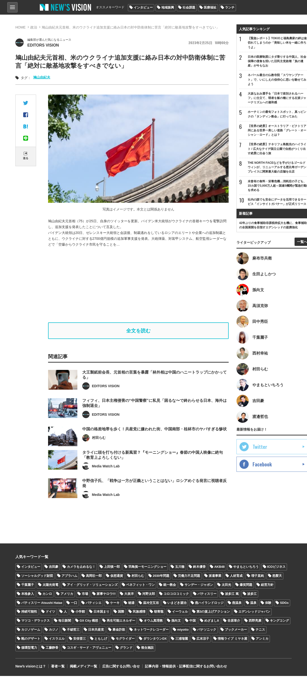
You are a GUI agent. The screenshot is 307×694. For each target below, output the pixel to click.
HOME (20, 27)
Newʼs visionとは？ (30, 666)
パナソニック (206, 629)
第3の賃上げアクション (213, 612)
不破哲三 (73, 629)
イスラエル (57, 638)
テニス (260, 629)
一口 (74, 603)
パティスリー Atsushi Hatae (41, 603)
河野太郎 (148, 594)
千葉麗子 (27, 585)
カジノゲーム (30, 629)
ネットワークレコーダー (151, 629)
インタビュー (143, 7)
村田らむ (138, 576)
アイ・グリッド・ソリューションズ (92, 585)
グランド (126, 647)
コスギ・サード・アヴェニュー (89, 647)
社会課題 (189, 7)
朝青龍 (159, 612)
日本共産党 (96, 629)
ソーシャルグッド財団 (37, 576)
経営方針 (267, 585)
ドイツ (50, 612)
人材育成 (236, 576)
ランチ (230, 7)
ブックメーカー (236, 629)
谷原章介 (233, 620)
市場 (85, 594)
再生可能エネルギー (121, 620)
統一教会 (169, 585)
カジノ (53, 629)
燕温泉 (237, 603)
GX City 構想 (89, 620)
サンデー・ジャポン (198, 585)
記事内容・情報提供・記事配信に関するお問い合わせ (186, 666)
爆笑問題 (246, 585)
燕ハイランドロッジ (209, 603)
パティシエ (94, 603)
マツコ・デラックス (35, 620)
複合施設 (147, 647)
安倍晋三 (79, 638)
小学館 (80, 612)
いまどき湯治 (176, 603)
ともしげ (100, 638)
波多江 (252, 594)
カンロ (47, 594)
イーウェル (180, 612)
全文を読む (138, 330)
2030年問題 (161, 576)
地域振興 (167, 7)
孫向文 (176, 620)
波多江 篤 (232, 594)
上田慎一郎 (112, 567)
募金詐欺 (119, 629)
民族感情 (139, 612)
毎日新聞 (64, 620)
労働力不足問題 (189, 576)
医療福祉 (210, 7)
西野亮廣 (255, 620)
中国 (192, 620)
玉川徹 (179, 567)
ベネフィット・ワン (140, 585)
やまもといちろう (246, 567)
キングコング (279, 620)
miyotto (183, 629)
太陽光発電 (50, 585)
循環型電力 (29, 647)
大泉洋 (129, 594)
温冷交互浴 (151, 603)
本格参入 (27, 594)
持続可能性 (29, 612)
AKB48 (219, 567)
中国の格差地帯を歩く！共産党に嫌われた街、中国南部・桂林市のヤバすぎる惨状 (154, 437)
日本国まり (101, 612)
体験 (268, 603)
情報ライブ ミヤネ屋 (232, 638)
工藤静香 (52, 647)
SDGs (284, 603)
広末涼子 (202, 638)
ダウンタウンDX (155, 638)
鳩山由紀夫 (41, 77)
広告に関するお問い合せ (121, 666)
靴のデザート (30, 638)
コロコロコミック (176, 594)
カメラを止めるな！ (81, 567)
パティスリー (206, 594)
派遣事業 (215, 576)
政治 (33, 27)
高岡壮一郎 (94, 576)
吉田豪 (53, 567)
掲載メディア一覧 (83, 666)
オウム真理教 (153, 620)
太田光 (226, 585)
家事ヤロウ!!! (106, 594)
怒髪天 (277, 576)
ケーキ (115, 603)
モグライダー (125, 638)
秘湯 (131, 603)
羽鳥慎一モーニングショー (147, 567)
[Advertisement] (142, 285)
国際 (121, 612)
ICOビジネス (276, 567)
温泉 (253, 603)
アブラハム (69, 576)
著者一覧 (58, 666)
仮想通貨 (116, 576)
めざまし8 (211, 620)
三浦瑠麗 (181, 638)
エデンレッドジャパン (254, 612)
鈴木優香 (199, 567)
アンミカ (262, 638)
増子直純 (257, 576)
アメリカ (67, 594)
